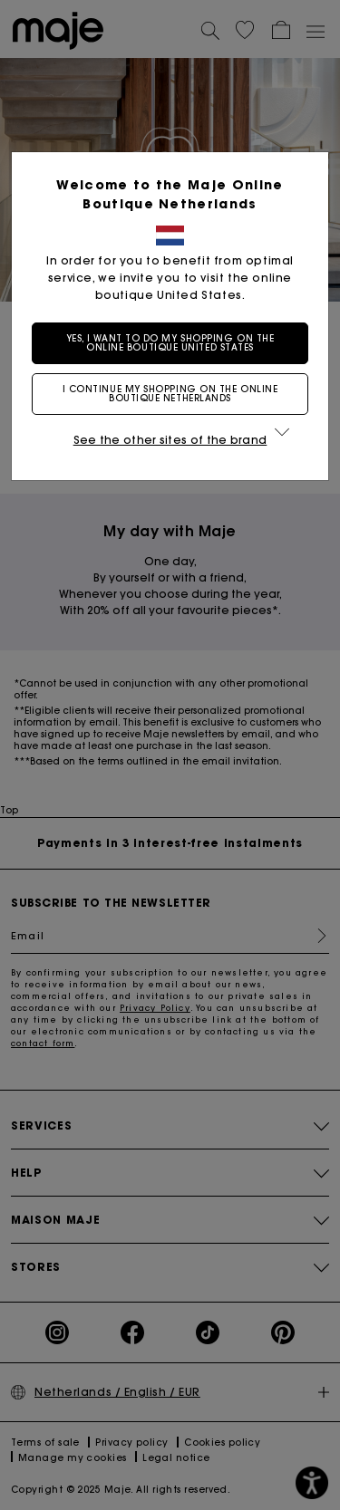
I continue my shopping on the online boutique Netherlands (170, 393)
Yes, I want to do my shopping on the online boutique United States (170, 342)
